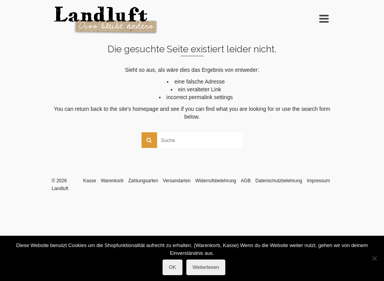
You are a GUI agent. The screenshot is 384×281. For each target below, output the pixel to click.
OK (172, 267)
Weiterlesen (206, 267)
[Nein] (374, 258)
